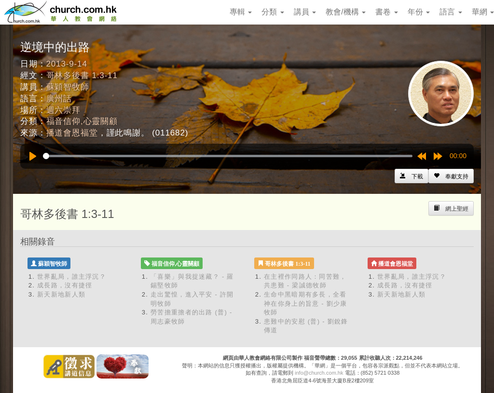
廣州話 (59, 98)
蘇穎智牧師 (67, 87)
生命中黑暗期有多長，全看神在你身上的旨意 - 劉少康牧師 (305, 303)
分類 (272, 12)
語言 (450, 12)
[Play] (33, 156)
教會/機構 (346, 12)
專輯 (241, 12)
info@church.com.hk (319, 373)
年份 (419, 12)
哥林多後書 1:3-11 (82, 75)
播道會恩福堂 (72, 132)
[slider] (227, 156)
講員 (305, 12)
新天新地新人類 (61, 294)
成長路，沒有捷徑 (64, 285)
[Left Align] (451, 176)
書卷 (386, 12)
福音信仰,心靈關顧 (82, 121)
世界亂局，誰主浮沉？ (71, 276)
